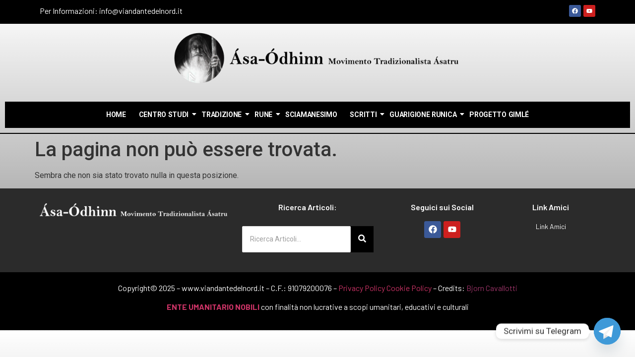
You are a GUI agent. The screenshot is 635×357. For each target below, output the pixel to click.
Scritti (364, 115)
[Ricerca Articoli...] (296, 239)
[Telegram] (607, 331)
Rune (263, 115)
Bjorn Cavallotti (491, 288)
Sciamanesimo (311, 115)
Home (116, 115)
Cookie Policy (409, 288)
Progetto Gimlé (499, 115)
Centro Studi (164, 115)
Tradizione (222, 115)
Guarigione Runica (423, 115)
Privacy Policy (361, 288)
